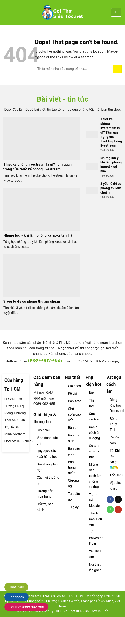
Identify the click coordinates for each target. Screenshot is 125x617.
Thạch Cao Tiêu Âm (95, 519)
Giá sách (74, 386)
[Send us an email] (118, 499)
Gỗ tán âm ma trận (94, 451)
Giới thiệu (44, 430)
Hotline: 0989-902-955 (26, 607)
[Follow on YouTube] (118, 509)
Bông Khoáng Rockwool (117, 405)
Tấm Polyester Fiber (96, 537)
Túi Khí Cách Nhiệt (115, 456)
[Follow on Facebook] (110, 499)
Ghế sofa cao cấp (74, 414)
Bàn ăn (73, 428)
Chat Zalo (16, 587)
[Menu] (6, 12)
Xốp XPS (116, 475)
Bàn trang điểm (72, 467)
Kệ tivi (72, 393)
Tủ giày (73, 507)
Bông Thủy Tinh (113, 424)
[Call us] (110, 509)
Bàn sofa (74, 401)
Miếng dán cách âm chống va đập (95, 476)
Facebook (16, 597)
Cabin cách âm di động (95, 432)
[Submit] (117, 69)
